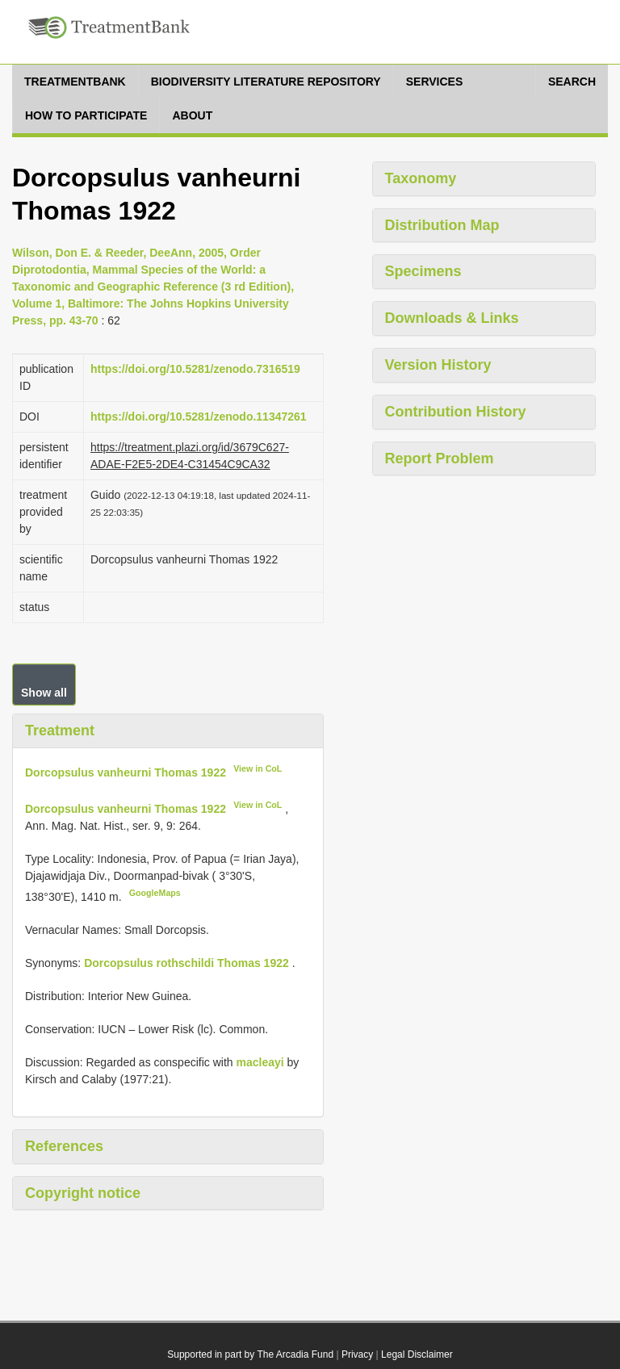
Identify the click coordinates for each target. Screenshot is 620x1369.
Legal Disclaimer (417, 1354)
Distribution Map (442, 225)
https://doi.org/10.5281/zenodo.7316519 (195, 368)
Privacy (357, 1354)
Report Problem (439, 458)
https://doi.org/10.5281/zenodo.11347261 (198, 416)
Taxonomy (421, 178)
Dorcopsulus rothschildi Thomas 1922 (186, 963)
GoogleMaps (155, 893)
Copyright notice (82, 1193)
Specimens (423, 271)
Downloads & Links (452, 318)
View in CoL (257, 768)
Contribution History (455, 412)
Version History (438, 365)
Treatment (59, 730)
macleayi (259, 1062)
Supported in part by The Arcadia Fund (250, 1354)
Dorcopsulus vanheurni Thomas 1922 (125, 771)
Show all (44, 692)
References (64, 1146)
